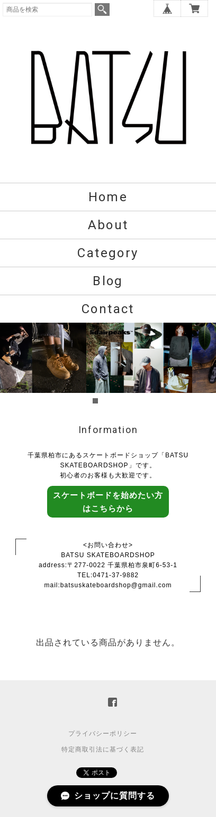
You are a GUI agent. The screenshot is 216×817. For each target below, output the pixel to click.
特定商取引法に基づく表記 (102, 749)
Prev (13, 364)
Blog (108, 281)
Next (202, 364)
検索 (102, 9)
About (108, 225)
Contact (108, 309)
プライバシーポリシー (102, 733)
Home (108, 197)
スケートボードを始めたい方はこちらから (108, 502)
